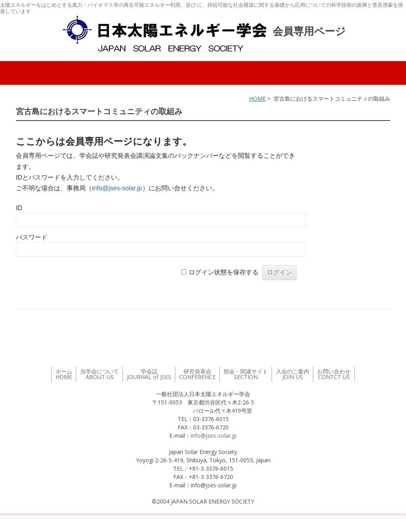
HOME (257, 98)
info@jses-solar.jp (117, 188)
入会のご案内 (292, 374)
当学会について (99, 374)
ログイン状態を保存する (224, 272)
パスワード (32, 237)
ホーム (64, 374)
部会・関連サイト (246, 374)
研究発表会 (197, 374)
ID (19, 208)
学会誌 (149, 374)
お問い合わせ (333, 374)
